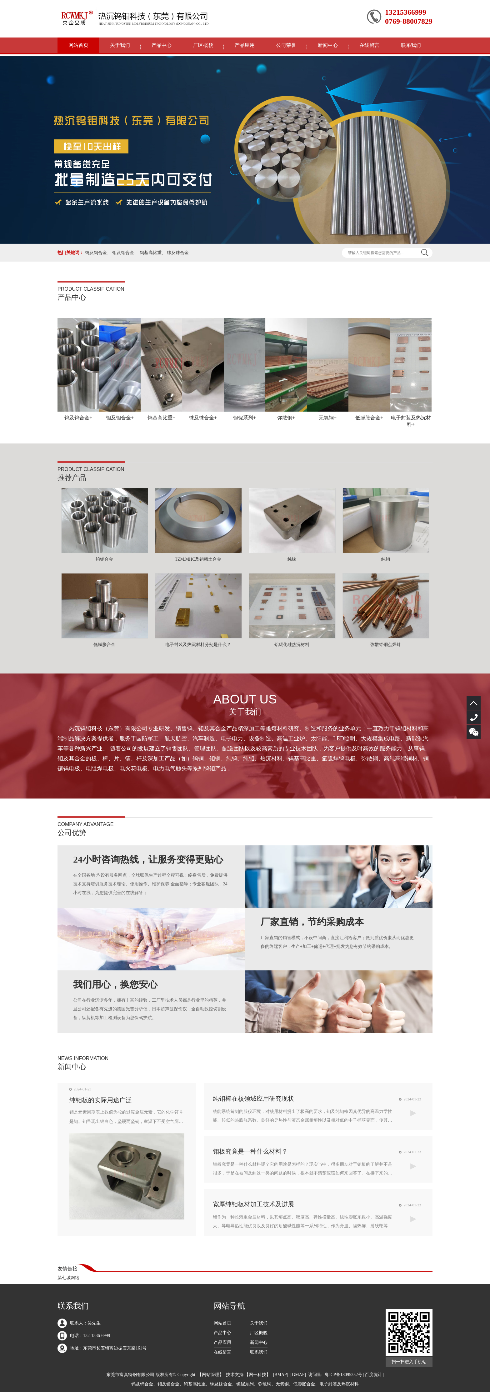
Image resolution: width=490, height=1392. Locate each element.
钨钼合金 (104, 559)
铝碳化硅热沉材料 (291, 644)
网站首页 (78, 45)
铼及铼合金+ (203, 417)
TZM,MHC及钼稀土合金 (198, 559)
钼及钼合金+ (120, 417)
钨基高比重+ (161, 417)
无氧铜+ (328, 417)
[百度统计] (373, 1374)
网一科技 (257, 1374)
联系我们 (411, 45)
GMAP (298, 1374)
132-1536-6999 (474, 717)
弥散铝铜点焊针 (385, 644)
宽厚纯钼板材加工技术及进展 (253, 1204)
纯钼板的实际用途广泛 (100, 1100)
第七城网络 (68, 1277)
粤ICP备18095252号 (343, 1374)
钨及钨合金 (96, 252)
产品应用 (245, 45)
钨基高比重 (151, 252)
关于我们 (120, 45)
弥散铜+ (286, 417)
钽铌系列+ (244, 417)
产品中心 (162, 45)
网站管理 (210, 1374)
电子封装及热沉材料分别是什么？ (198, 644)
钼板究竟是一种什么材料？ (250, 1151)
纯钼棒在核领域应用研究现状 (253, 1098)
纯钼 (385, 559)
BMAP (280, 1374)
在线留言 (369, 45)
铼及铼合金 (178, 252)
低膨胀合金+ (369, 417)
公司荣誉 (286, 45)
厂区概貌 (203, 45)
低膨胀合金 (104, 644)
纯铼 (292, 559)
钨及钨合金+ (78, 417)
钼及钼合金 (123, 252)
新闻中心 (328, 45)
